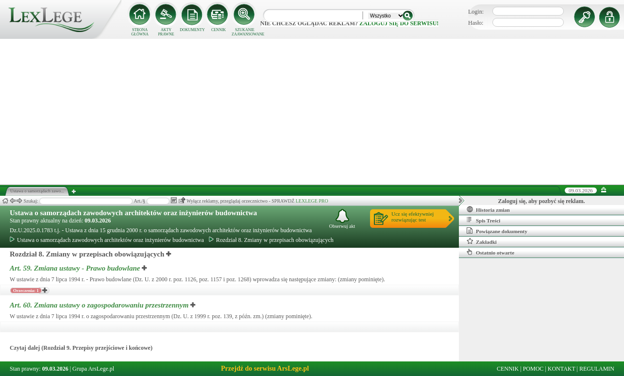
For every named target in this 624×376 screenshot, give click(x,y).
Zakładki (482, 241)
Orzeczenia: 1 (26, 290)
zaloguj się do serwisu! (398, 23)
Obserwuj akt (342, 219)
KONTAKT (561, 368)
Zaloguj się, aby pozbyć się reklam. (541, 201)
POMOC (533, 368)
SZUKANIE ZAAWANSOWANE (245, 32)
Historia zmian (488, 209)
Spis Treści (483, 220)
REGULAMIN (596, 368)
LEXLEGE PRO (312, 201)
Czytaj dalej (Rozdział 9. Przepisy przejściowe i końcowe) (81, 347)
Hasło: (475, 22)
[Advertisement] (312, 112)
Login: (476, 11)
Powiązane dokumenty (497, 230)
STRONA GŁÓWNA (140, 32)
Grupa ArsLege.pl (93, 368)
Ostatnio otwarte (490, 252)
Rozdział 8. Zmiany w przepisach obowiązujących (271, 240)
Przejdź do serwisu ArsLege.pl (265, 368)
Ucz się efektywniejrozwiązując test (412, 216)
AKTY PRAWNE (166, 32)
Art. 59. (76, 268)
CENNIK (218, 30)
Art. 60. (100, 305)
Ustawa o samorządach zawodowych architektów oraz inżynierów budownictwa (133, 213)
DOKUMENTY (192, 30)
